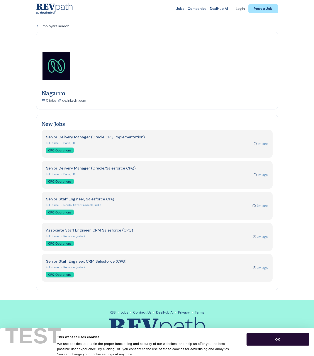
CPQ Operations (60, 150)
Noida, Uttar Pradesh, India (83, 205)
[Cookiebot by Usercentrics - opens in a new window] (28, 347)
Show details (229, 347)
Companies (197, 8)
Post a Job (263, 8)
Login (240, 8)
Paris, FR (69, 143)
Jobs (180, 8)
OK (277, 315)
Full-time (52, 143)
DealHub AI (219, 8)
